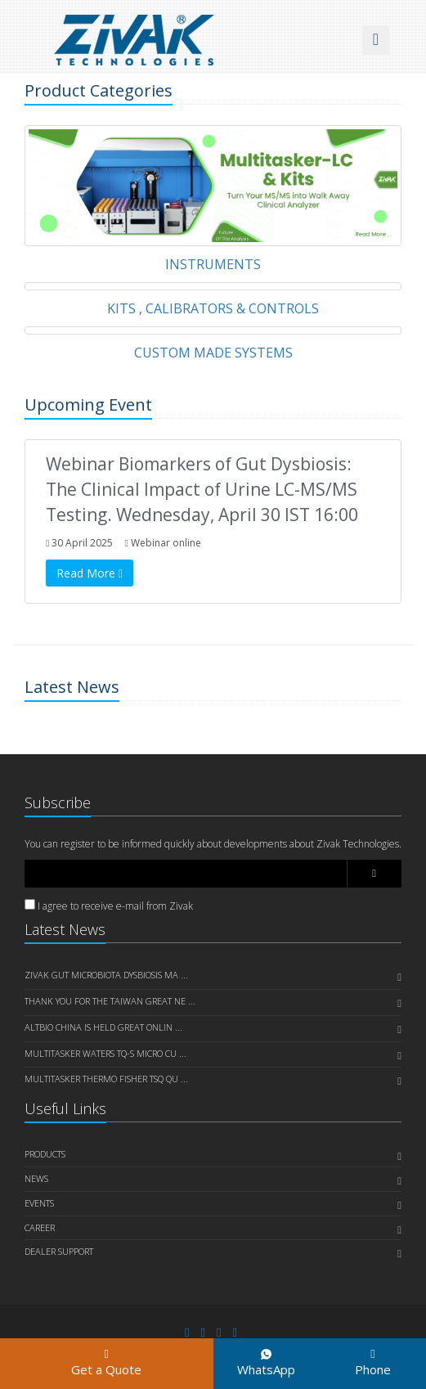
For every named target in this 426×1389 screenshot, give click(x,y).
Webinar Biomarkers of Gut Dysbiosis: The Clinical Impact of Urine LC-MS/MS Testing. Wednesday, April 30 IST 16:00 (202, 489)
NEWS (36, 1178)
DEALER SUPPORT (59, 1251)
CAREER (40, 1227)
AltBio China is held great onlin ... (103, 1027)
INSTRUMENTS (213, 264)
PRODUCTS (45, 1154)
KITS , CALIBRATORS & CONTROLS (213, 308)
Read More (89, 573)
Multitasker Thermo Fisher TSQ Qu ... (106, 1078)
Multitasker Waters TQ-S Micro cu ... (105, 1053)
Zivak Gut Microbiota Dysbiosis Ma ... (106, 975)
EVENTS (39, 1203)
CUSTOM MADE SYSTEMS (213, 353)
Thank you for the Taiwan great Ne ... (110, 1001)
